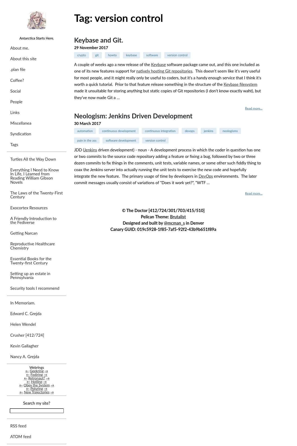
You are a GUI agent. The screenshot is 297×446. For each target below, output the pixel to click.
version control (177, 55)
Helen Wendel (23, 324)
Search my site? (36, 403)
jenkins (208, 131)
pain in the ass (87, 140)
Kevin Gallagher (24, 345)
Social (15, 91)
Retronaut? (36, 378)
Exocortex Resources (29, 207)
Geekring (37, 371)
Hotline (36, 381)
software (152, 55)
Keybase (158, 64)
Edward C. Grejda (26, 313)
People (16, 101)
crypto (81, 55)
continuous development (119, 131)
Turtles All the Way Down (33, 159)
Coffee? (17, 80)
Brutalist (178, 216)
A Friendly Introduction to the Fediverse (33, 220)
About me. (19, 48)
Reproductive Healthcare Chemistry (32, 245)
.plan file (17, 69)
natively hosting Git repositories (164, 71)
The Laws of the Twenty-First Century (36, 195)
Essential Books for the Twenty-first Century (30, 260)
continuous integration (160, 131)
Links (14, 112)
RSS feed (18, 425)
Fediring (37, 375)
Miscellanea (20, 123)
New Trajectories (36, 392)
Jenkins (90, 149)
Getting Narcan (23, 233)
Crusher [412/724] (27, 335)
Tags (14, 144)
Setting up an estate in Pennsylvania (30, 275)
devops (190, 131)
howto (112, 55)
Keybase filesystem (240, 84)
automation (85, 131)
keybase (131, 55)
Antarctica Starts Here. (36, 38)
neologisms (230, 131)
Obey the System (37, 385)
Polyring (36, 388)
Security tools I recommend (34, 288)
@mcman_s (174, 223)
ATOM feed (20, 436)
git (97, 55)
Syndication (20, 133)
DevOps (206, 176)
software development (121, 140)
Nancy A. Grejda (24, 356)
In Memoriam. (22, 302)
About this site (23, 58)
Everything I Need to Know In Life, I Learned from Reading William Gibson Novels (34, 176)
